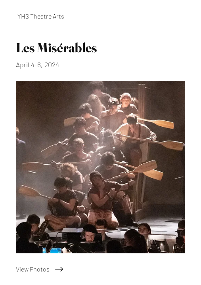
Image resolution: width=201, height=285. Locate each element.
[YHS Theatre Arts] (100, 16)
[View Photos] (100, 269)
